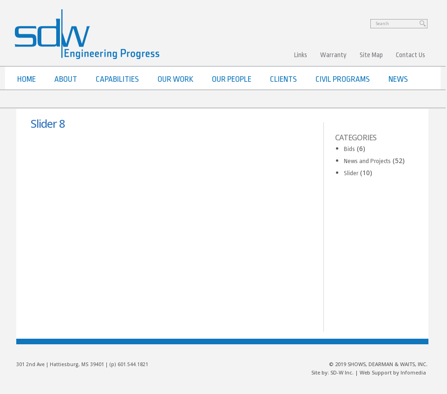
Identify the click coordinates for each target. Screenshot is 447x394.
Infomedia (413, 372)
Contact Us (410, 55)
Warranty (333, 55)
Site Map (371, 55)
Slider (351, 173)
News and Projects (367, 161)
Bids (349, 148)
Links (300, 55)
